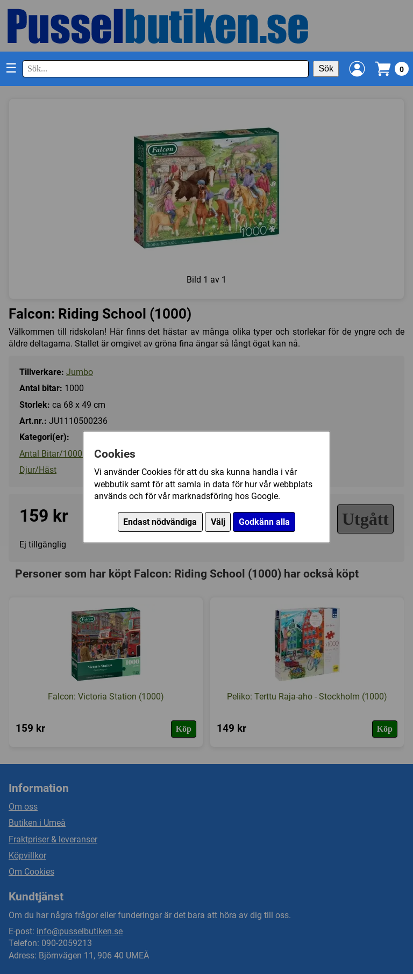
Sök (325, 68)
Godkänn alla (264, 522)
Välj (218, 522)
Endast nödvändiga (160, 522)
